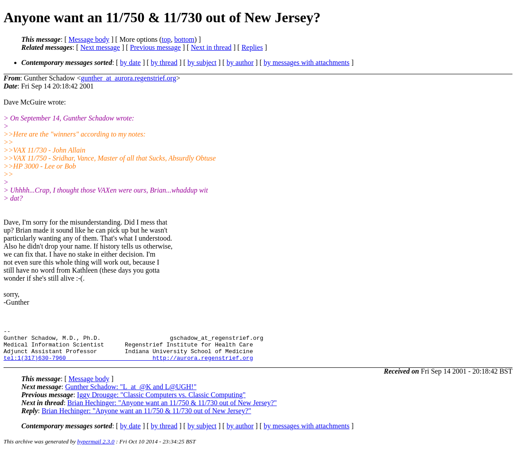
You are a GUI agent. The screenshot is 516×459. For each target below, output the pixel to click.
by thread (164, 62)
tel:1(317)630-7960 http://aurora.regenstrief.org (128, 364)
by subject (201, 62)
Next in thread (211, 47)
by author (240, 62)
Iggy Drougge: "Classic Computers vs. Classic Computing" (161, 401)
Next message (100, 47)
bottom (184, 39)
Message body (88, 39)
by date (130, 62)
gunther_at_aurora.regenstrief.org (128, 78)
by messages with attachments (306, 62)
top (166, 39)
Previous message (155, 47)
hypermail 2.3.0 (96, 448)
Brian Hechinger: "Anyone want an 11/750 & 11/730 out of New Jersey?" (172, 409)
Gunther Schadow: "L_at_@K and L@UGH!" (131, 393)
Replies (252, 47)
